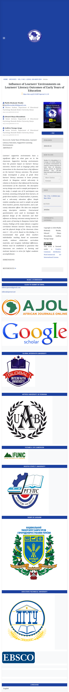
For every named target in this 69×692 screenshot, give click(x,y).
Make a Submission (34, 280)
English (6, 688)
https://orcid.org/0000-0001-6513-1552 (11, 123)
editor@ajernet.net (9, 292)
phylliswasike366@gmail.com (15, 105)
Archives (12, 79)
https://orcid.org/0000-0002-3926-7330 (11, 135)
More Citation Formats (50, 179)
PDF (53, 133)
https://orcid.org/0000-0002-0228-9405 (11, 112)
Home (5, 79)
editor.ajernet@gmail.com (11, 287)
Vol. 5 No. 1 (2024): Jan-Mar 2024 (30, 79)
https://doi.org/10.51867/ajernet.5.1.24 (36, 94)
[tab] (20, 270)
